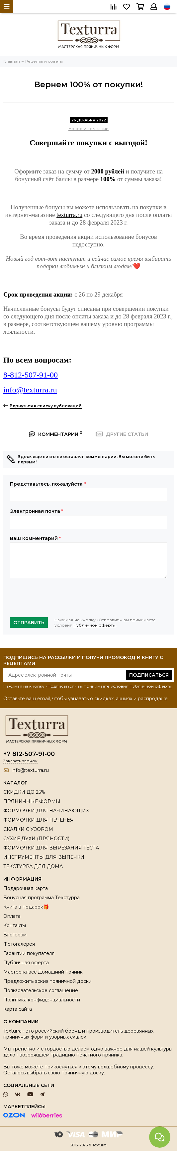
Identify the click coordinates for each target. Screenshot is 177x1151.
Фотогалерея (19, 944)
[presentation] (60, 598)
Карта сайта (17, 1009)
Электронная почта (36, 511)
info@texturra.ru (30, 389)
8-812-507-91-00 (30, 375)
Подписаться (149, 675)
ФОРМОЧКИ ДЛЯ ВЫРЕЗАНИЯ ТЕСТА (51, 848)
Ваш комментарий (35, 538)
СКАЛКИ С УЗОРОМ (28, 829)
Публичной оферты (94, 625)
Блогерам (15, 935)
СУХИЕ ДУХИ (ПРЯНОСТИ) (36, 839)
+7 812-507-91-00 (29, 754)
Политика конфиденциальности (41, 1000)
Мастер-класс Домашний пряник (43, 972)
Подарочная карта (25, 888)
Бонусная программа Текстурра (41, 898)
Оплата (12, 916)
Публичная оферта (26, 963)
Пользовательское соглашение (40, 990)
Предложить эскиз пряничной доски (47, 981)
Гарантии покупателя (28, 953)
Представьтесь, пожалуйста (48, 484)
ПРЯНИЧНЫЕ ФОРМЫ (31, 801)
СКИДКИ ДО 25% (24, 792)
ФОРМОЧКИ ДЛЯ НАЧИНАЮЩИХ (46, 811)
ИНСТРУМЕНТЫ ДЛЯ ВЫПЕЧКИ (43, 857)
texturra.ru (69, 214)
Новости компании (88, 128)
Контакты (14, 925)
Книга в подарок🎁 (26, 907)
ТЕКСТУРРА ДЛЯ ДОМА (33, 866)
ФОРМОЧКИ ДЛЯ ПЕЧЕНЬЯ (38, 820)
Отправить (28, 623)
